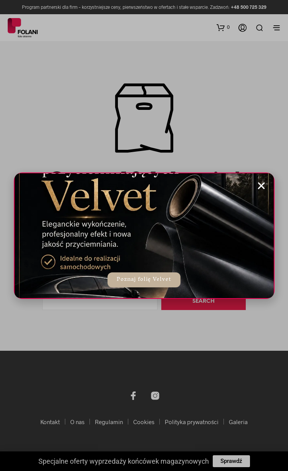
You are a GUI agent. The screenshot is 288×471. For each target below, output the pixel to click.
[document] (144, 235)
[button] (261, 186)
